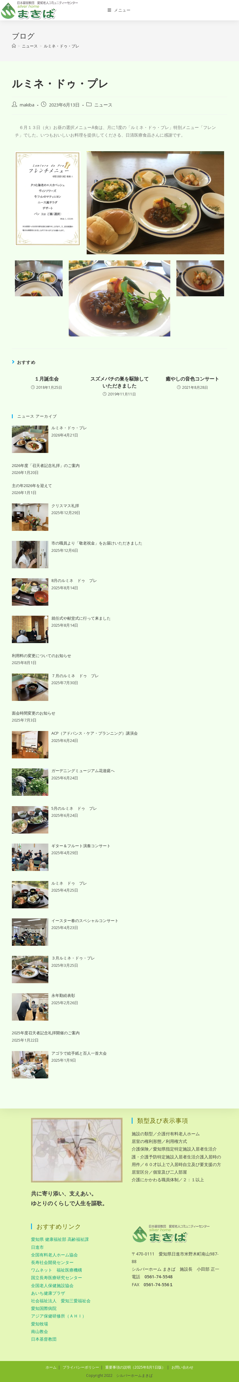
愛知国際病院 (44, 1308)
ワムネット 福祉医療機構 (56, 1270)
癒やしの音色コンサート (192, 378)
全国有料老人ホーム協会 (54, 1255)
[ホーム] (14, 46)
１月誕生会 (46, 378)
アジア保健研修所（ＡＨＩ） (58, 1316)
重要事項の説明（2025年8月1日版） (135, 1367)
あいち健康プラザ (48, 1293)
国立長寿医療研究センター (56, 1277)
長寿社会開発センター (52, 1262)
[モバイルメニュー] (119, 10)
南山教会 (39, 1331)
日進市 (37, 1247)
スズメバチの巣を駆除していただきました (119, 382)
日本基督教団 (44, 1339)
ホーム (51, 1367)
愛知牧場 (39, 1324)
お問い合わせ (182, 1367)
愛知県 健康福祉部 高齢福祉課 (60, 1239)
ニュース (103, 105)
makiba (27, 105)
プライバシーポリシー (81, 1367)
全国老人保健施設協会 (52, 1285)
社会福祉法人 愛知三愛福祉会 (61, 1301)
